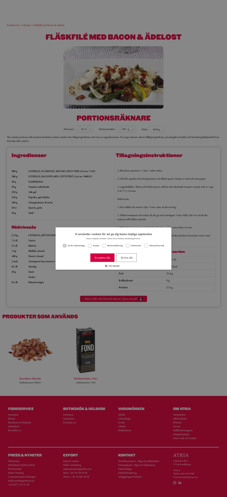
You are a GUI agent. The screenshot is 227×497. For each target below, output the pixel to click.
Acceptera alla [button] (102, 257)
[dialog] (113, 248)
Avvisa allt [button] (127, 257)
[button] (113, 266)
